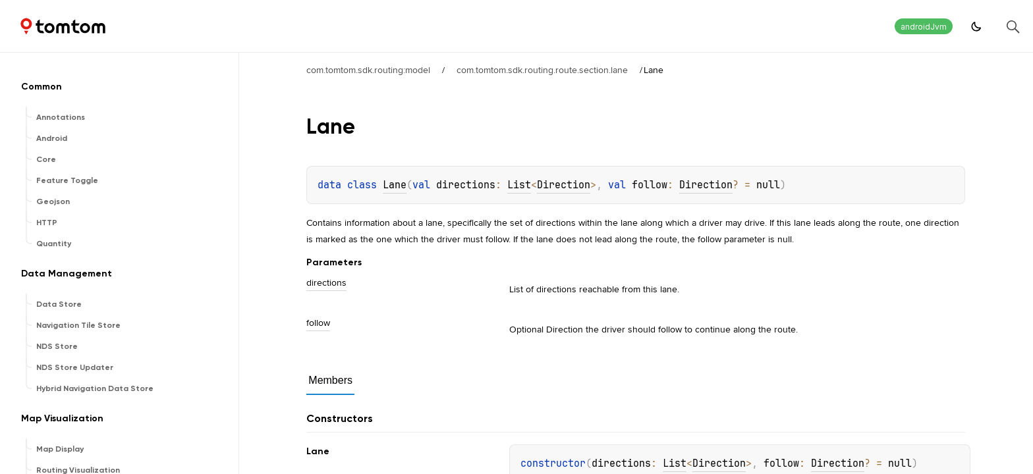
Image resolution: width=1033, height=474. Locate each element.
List (519, 185)
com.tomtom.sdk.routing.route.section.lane (542, 69)
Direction (563, 185)
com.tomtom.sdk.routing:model (368, 69)
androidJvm (924, 27)
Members (330, 380)
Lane (394, 185)
